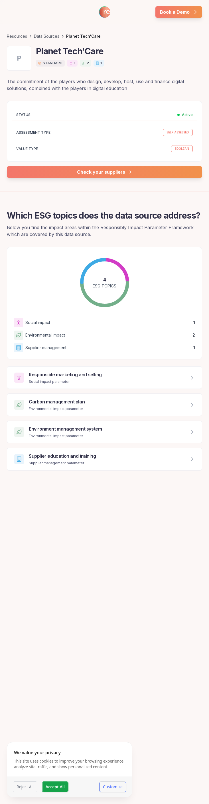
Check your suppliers (104, 172)
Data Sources (46, 36)
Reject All (25, 786)
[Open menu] (12, 12)
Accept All (55, 786)
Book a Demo (179, 12)
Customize (113, 786)
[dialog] (69, 769)
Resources (17, 36)
